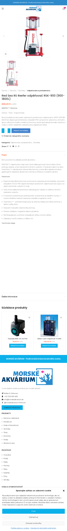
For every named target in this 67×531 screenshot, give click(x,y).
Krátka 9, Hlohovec (10, 351)
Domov (4, 91)
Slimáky (6, 437)
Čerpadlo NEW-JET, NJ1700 (17, 296)
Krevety (7, 423)
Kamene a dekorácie (11, 375)
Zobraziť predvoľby (33, 523)
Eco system (8, 449)
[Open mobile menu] (3, 8)
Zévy (5, 433)
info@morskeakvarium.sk (12, 357)
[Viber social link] (18, 146)
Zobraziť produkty (12, 365)
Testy (6, 390)
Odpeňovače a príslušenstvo (38, 91)
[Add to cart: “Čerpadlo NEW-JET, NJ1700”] (17, 303)
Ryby (5, 426)
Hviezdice (7, 412)
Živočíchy (7, 393)
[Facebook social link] (8, 146)
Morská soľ (8, 379)
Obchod (13, 91)
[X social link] (10, 146)
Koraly (6, 397)
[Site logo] (33, 8)
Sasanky (7, 430)
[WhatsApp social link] (16, 146)
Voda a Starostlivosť (11, 382)
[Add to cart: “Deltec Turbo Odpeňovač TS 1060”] (49, 303)
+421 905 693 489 (10, 354)
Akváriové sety (9, 400)
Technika (21, 91)
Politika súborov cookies (20, 528)
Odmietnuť (33, 517)
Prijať (33, 511)
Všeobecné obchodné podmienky (43, 528)
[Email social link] (13, 146)
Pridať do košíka (21, 130)
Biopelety (7, 456)
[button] (64, 491)
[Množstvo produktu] (6, 130)
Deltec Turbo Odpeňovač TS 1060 (49, 296)
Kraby (6, 419)
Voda (5, 452)
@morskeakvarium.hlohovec (14, 360)
